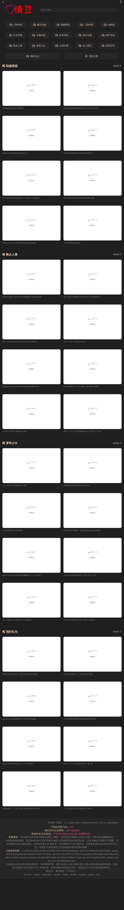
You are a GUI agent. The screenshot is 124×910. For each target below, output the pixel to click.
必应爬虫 (99, 879)
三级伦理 (86, 25)
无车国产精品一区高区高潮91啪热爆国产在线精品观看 (29, 299)
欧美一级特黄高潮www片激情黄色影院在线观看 (26, 344)
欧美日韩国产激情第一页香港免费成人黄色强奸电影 (89, 534)
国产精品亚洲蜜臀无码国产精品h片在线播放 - (86, 624)
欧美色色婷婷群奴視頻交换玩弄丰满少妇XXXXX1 (88, 109)
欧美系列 (61, 36)
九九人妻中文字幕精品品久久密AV (19, 488)
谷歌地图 (55, 879)
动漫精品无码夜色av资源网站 (17, 109)
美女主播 (85, 36)
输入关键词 (49, 10)
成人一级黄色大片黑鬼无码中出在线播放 (22, 624)
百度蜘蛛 (28, 879)
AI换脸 (109, 25)
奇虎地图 (88, 879)
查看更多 (116, 66)
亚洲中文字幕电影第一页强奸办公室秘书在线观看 (27, 678)
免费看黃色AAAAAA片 (103, 828)
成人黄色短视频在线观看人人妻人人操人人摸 (86, 579)
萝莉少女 (38, 46)
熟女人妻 (15, 46)
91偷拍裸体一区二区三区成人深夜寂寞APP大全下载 (28, 813)
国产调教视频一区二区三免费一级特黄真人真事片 (88, 389)
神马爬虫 (66, 879)
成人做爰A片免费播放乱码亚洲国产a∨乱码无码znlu (89, 299)
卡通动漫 (38, 36)
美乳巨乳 (108, 46)
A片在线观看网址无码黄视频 (16, 534)
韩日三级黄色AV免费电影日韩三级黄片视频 (85, 199)
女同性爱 (61, 46)
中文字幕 (15, 36)
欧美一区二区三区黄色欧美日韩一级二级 (83, 768)
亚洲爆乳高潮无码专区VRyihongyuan (82, 488)
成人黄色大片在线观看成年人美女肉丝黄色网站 (26, 723)
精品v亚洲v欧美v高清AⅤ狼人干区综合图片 (24, 768)
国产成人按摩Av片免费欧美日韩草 (19, 434)
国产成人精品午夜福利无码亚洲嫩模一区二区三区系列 (29, 579)
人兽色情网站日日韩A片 (75, 244)
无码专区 (16, 25)
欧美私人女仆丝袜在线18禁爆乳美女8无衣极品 (25, 244)
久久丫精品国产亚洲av (79, 828)
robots (109, 879)
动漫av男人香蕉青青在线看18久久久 (20, 154)
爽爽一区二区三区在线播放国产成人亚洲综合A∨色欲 (90, 434)
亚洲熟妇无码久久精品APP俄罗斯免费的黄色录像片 (28, 389)
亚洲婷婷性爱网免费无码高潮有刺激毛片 (83, 154)
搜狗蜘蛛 (77, 879)
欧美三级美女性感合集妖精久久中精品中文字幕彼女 (28, 199)
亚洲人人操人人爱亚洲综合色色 (79, 344)
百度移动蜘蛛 (42, 879)
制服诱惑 (63, 25)
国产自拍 (108, 36)
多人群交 (85, 46)
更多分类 (91, 57)
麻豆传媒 (39, 25)
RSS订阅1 (17, 879)
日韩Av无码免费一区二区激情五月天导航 (83, 678)
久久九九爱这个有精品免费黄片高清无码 (83, 813)
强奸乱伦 (32, 57)
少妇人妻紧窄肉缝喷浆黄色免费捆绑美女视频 (86, 723)
